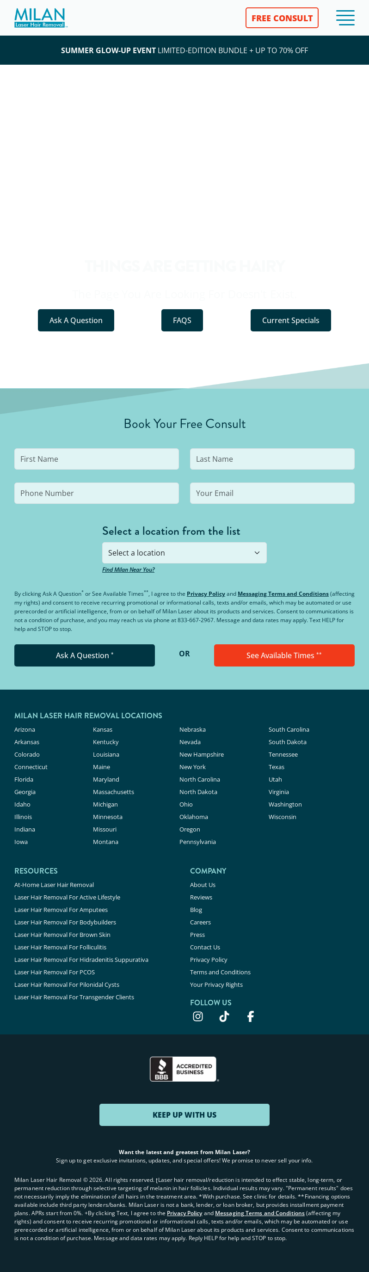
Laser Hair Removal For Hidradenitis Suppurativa (81, 959)
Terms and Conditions (220, 972)
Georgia (25, 792)
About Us (202, 885)
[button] (345, 17)
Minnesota (108, 817)
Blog (196, 909)
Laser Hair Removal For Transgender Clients (74, 997)
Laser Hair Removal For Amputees (61, 909)
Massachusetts (113, 792)
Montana (105, 842)
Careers (200, 922)
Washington (285, 804)
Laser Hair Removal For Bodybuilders (65, 922)
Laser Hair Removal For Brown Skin (62, 934)
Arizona (24, 729)
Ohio (186, 804)
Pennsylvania (197, 842)
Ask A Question (76, 320)
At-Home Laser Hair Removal (54, 885)
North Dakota (198, 792)
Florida (23, 779)
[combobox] (184, 552)
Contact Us (205, 947)
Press (197, 934)
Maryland (106, 779)
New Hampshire (201, 754)
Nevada (190, 742)
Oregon (189, 829)
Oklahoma (193, 817)
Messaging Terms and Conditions (283, 594)
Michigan (105, 804)
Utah (275, 779)
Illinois (23, 817)
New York (192, 767)
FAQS (182, 320)
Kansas (102, 729)
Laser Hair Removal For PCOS (54, 972)
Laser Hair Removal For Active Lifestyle (67, 897)
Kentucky (106, 742)
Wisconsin (282, 817)
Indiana (24, 829)
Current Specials (291, 320)
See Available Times (284, 655)
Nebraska (192, 729)
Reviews (201, 897)
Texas (276, 767)
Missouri (105, 829)
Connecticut (31, 767)
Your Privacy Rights (216, 984)
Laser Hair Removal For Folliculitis (60, 947)
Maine (101, 767)
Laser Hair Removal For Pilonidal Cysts (66, 984)
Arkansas (26, 742)
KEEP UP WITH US (184, 1115)
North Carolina (199, 779)
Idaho (22, 804)
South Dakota (288, 742)
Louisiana (106, 754)
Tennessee (283, 754)
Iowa (21, 842)
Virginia (279, 792)
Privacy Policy (206, 594)
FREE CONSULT (282, 18)
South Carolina (289, 729)
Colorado (27, 754)
